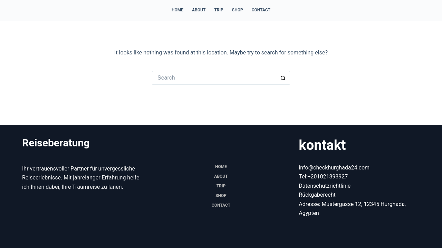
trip (218, 10)
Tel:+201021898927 (323, 176)
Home (177, 10)
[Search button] (283, 78)
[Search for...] (214, 78)
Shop (237, 10)
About (198, 10)
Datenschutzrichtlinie (324, 186)
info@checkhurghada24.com (334, 167)
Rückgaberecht (317, 195)
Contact (261, 10)
